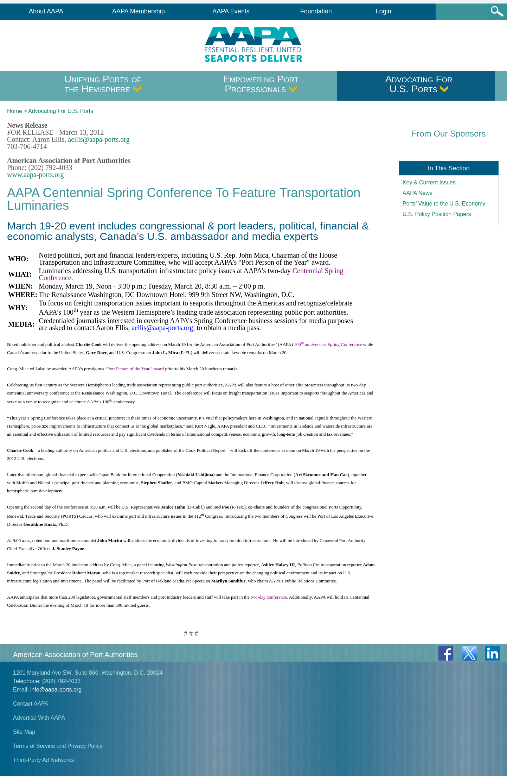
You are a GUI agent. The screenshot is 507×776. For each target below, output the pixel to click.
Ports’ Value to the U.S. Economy (444, 204)
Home (14, 111)
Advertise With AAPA (39, 718)
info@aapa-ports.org (56, 690)
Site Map (24, 732)
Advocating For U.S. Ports (419, 84)
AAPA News (417, 193)
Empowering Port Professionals (261, 84)
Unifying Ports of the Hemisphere (102, 84)
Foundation (316, 11)
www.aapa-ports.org (35, 174)
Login (383, 11)
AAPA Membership (138, 11)
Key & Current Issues (429, 182)
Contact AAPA (30, 704)
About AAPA (46, 11)
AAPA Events (231, 11)
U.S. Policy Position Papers (437, 214)
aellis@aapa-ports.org (98, 139)
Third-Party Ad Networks (43, 760)
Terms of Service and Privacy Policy (57, 746)
